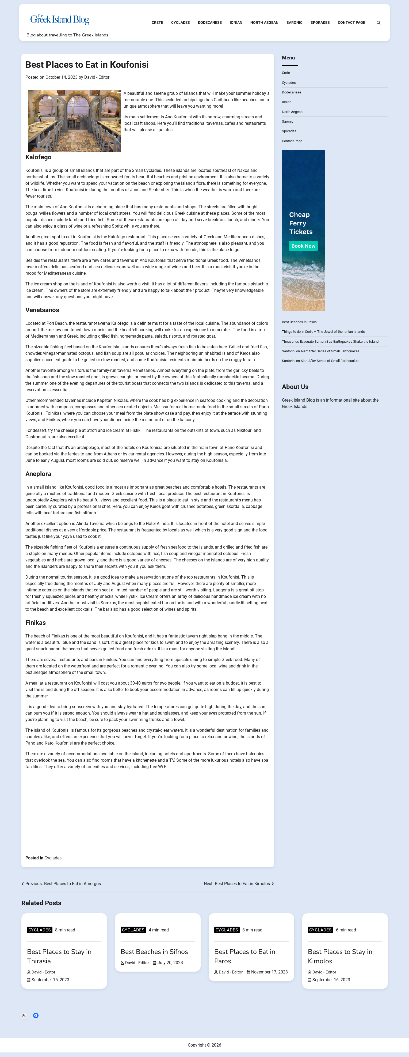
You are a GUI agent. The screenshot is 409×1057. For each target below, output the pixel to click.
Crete (155, 26)
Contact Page (349, 26)
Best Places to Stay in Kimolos (342, 960)
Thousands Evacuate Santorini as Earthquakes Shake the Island (335, 345)
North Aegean (262, 26)
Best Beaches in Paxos (300, 326)
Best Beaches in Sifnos (157, 956)
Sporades (317, 26)
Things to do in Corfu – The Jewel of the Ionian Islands (327, 336)
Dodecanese (207, 26)
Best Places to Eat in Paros (247, 960)
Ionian (233, 26)
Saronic (292, 26)
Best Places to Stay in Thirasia (62, 960)
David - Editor (96, 81)
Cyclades (178, 26)
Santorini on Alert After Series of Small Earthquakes (324, 355)
